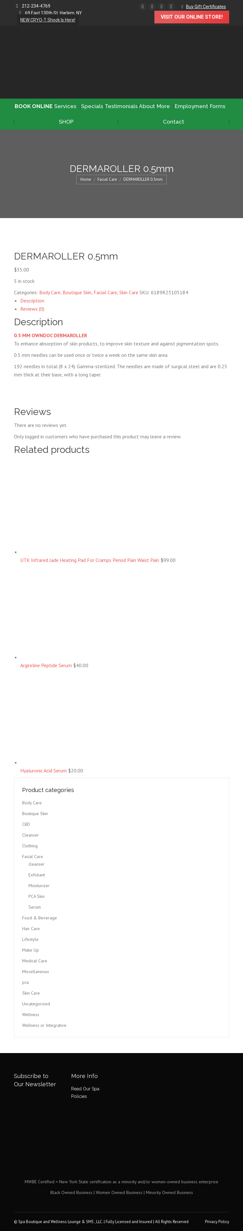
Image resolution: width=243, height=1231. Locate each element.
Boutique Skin (77, 292)
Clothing (30, 846)
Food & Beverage (39, 918)
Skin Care (128, 292)
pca (25, 982)
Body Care (49, 292)
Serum (34, 907)
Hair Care (31, 928)
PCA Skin (36, 896)
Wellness (30, 1014)
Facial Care (105, 292)
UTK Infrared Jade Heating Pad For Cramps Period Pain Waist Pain (90, 560)
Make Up (30, 950)
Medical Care (34, 961)
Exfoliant (36, 875)
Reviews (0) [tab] (32, 309)
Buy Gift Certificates (206, 6)
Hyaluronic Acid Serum (44, 770)
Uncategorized (36, 1004)
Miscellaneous (35, 971)
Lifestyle (30, 939)
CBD (26, 824)
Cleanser (30, 835)
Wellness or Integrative (44, 1025)
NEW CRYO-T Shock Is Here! (47, 19)
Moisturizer (39, 885)
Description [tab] (32, 300)
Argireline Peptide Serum (46, 665)
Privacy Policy (217, 1221)
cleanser (36, 864)
